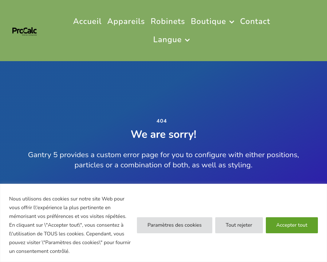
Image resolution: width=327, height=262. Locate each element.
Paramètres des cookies (174, 225)
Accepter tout (291, 225)
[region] (163, 223)
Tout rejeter (239, 225)
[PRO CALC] (24, 30)
